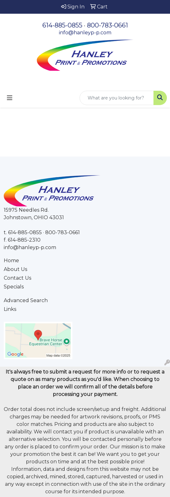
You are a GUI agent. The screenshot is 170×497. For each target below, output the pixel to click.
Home (11, 260)
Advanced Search (26, 300)
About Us (15, 269)
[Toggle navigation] (9, 98)
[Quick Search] (117, 98)
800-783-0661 (107, 25)
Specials (14, 287)
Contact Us (17, 278)
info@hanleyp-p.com (85, 33)
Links (10, 309)
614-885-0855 (62, 25)
